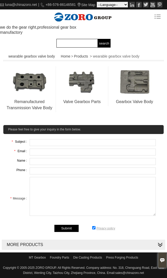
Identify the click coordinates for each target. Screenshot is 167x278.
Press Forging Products (122, 257)
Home (65, 56)
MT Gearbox (37, 257)
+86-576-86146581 (60, 5)
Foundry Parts (59, 257)
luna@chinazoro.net (21, 5)
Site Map (88, 5)
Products (81, 56)
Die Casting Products (87, 257)
